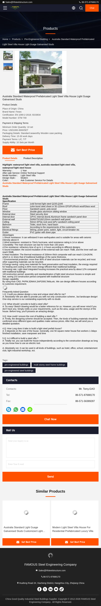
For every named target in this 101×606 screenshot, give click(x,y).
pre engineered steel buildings (19, 370)
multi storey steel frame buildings (49, 365)
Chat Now (50, 419)
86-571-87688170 (89, 2)
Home (5, 39)
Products (16, 39)
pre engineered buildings (16, 365)
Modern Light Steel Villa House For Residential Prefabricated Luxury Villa (72, 529)
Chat (92, 8)
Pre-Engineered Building (36, 39)
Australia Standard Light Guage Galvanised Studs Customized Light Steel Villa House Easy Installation (23, 529)
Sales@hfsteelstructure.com (17, 2)
